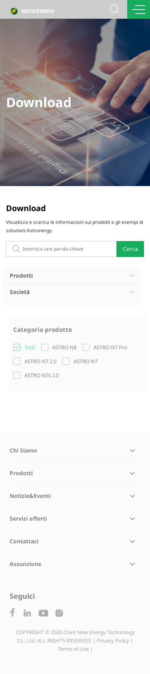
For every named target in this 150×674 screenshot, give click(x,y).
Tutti (31, 347)
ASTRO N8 (66, 347)
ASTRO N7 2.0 (42, 361)
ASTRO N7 (87, 361)
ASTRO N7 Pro (111, 347)
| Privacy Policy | (113, 641)
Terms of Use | (75, 650)
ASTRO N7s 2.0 (43, 375)
